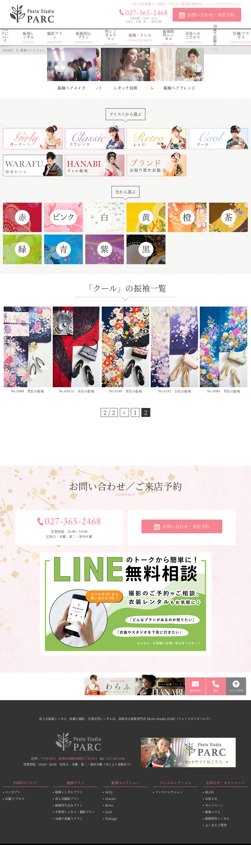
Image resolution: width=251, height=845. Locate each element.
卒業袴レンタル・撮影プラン (75, 812)
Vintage (111, 818)
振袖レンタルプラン (69, 792)
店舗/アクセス (15, 798)
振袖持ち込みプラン (69, 805)
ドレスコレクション (169, 792)
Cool (108, 812)
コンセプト (12, 792)
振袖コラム (212, 812)
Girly (109, 792)
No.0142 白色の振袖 (174, 391)
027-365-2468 (73, 521)
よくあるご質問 (215, 825)
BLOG (209, 792)
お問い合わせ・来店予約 (210, 15)
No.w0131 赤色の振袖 (76, 391)
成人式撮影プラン (67, 798)
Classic (110, 798)
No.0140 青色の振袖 (125, 391)
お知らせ (211, 798)
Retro (109, 805)
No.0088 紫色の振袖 (27, 391)
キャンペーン (214, 805)
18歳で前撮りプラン (69, 818)
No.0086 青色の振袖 (223, 391)
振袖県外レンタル (217, 818)
